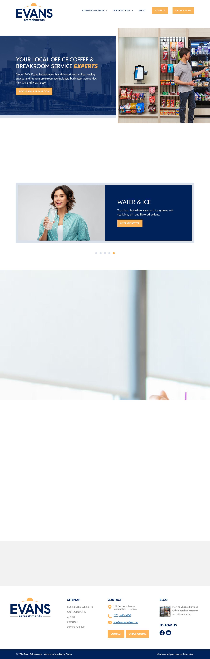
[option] (105, 213)
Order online (137, 634)
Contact (160, 10)
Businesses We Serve (96, 10)
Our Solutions (124, 10)
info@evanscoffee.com (125, 622)
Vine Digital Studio (63, 654)
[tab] (96, 253)
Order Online (183, 10)
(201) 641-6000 (122, 615)
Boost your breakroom (34, 91)
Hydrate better (130, 223)
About (142, 10)
